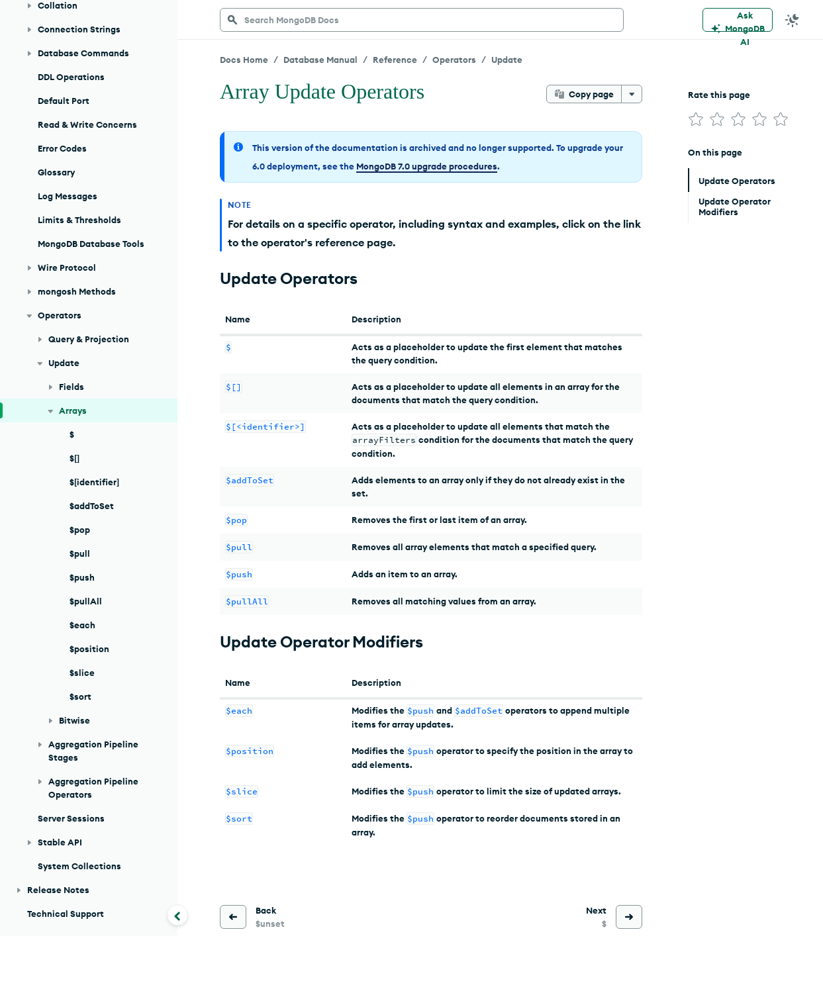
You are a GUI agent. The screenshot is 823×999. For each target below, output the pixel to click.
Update (506, 59)
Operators (454, 59)
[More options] (631, 94)
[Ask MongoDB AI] (737, 20)
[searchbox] (422, 20)
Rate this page (719, 94)
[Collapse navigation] (177, 915)
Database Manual (320, 59)
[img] (696, 119)
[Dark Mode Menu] (792, 20)
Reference (395, 59)
